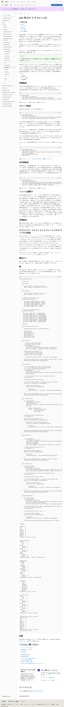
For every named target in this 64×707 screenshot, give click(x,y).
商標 (57, 704)
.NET (24, 13)
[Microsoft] (2, 1)
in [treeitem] (4, 83)
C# (27, 13)
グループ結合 (22, 26)
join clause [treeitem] (6, 67)
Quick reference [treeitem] (7, 51)
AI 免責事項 (3, 704)
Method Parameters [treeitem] (7, 34)
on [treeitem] (5, 76)
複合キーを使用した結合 (27, 661)
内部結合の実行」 (32, 102)
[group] (40, 97)
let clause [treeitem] (6, 69)
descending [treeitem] (6, 74)
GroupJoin (21, 641)
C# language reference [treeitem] (6, 18)
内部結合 (22, 24)
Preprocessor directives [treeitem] (6, 97)
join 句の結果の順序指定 (27, 660)
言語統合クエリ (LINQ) (27, 649)
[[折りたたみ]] (15, 13)
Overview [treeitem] (5, 27)
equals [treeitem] (5, 78)
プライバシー (26, 704)
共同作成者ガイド (28, 679)
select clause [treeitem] (6, 58)
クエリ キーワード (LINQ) (27, 647)
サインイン (60, 1)
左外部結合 (22, 27)
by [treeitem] (4, 81)
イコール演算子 (23, 29)
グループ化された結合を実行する (29, 658)
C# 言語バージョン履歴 (49, 58)
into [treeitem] (5, 62)
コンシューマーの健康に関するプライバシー (40, 704)
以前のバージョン (10, 704)
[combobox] (9, 15)
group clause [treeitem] (6, 60)
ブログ (17, 704)
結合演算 (24, 651)
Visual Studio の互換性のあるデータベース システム (33, 663)
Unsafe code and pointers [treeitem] (7, 94)
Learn (20, 13)
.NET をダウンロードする (57, 5)
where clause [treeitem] (6, 56)
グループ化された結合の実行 (34, 158)
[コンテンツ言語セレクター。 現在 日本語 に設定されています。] (3, 701)
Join (33, 639)
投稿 (21, 704)
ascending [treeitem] (6, 72)
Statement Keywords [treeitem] (7, 31)
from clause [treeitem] (6, 53)
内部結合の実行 (25, 656)
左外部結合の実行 (32, 188)
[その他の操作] (61, 14)
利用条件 (53, 704)
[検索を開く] (56, 2)
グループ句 (24, 653)
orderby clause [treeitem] (7, 65)
